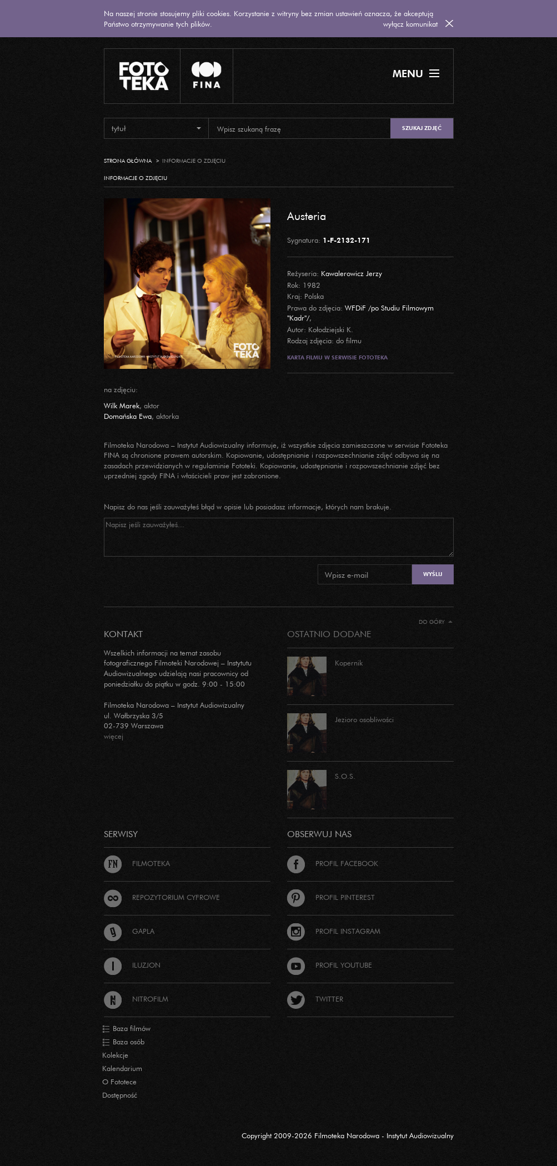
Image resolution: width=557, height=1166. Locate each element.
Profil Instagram (333, 931)
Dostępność (119, 1094)
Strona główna (128, 160)
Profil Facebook (332, 863)
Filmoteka (137, 863)
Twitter (315, 998)
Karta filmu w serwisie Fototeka (337, 357)
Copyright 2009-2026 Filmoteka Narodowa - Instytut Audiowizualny (348, 1135)
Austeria (306, 215)
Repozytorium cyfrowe (162, 897)
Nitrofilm (136, 998)
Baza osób (123, 1042)
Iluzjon (132, 964)
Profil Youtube (329, 964)
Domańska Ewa (128, 416)
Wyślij (432, 574)
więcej (113, 736)
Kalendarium (122, 1068)
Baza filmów (126, 1029)
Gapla (129, 931)
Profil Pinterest (331, 897)
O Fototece (119, 1081)
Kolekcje (115, 1054)
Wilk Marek (121, 405)
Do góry (436, 621)
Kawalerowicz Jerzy (351, 273)
